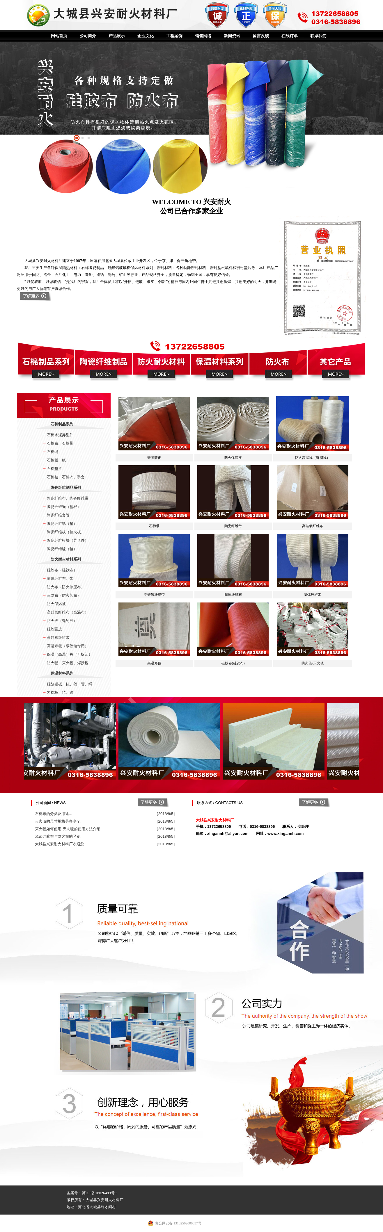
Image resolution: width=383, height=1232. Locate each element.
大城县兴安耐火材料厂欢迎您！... (63, 844)
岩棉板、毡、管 (60, 692)
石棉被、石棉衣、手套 (66, 477)
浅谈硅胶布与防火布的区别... (59, 836)
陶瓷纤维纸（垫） (62, 523)
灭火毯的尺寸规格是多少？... (59, 821)
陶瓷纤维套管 (58, 515)
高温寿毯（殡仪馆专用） (67, 646)
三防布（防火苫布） (64, 595)
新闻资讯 (232, 36)
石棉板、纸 (56, 460)
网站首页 (59, 36)
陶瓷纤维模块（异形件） (67, 540)
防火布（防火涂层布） (66, 587)
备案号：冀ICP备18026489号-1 (92, 1193)
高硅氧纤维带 (58, 637)
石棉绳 (52, 452)
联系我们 (318, 36)
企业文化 (145, 36)
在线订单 (289, 36)
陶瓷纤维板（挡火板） (66, 532)
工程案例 (174, 36)
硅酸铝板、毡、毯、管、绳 (69, 684)
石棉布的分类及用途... (53, 814)
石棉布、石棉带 (60, 443)
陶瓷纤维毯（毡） (62, 549)
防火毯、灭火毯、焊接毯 (67, 663)
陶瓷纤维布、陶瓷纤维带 (67, 498)
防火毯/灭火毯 (312, 663)
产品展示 (117, 36)
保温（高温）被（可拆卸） (69, 654)
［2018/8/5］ (166, 814)
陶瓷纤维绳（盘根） (64, 506)
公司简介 (88, 36)
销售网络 (203, 36)
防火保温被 (56, 604)
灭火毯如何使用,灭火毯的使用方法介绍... (69, 829)
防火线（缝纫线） (62, 620)
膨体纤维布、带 (60, 578)
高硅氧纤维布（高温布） (67, 612)
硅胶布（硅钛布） (62, 570)
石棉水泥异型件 (60, 435)
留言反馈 (261, 36)
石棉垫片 (54, 468)
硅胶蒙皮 (54, 629)
